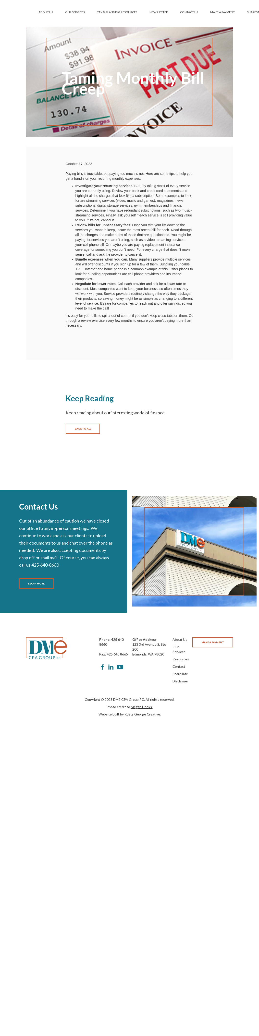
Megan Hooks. (142, 707)
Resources (181, 659)
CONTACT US (189, 12)
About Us (180, 639)
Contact (179, 666)
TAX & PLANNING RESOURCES (117, 12)
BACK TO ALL (83, 428)
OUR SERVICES (75, 12)
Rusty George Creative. (142, 714)
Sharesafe (180, 674)
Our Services (179, 649)
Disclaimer (180, 681)
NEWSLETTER (158, 12)
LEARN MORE (36, 583)
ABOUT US (45, 12)
